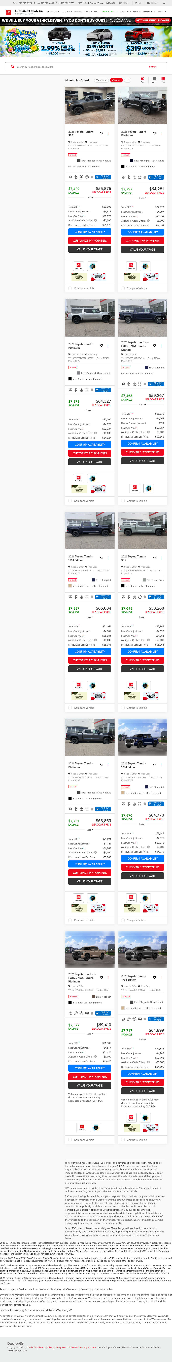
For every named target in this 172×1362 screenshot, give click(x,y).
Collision (135, 11)
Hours (93, 1347)
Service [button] (88, 11)
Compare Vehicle (84, 288)
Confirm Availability (90, 232)
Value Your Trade (89, 249)
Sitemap (42, 1347)
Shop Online (52, 11)
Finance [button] (124, 11)
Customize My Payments (90, 240)
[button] (111, 105)
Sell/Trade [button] (66, 11)
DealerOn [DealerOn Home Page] (32, 1347)
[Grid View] (153, 80)
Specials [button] (78, 11)
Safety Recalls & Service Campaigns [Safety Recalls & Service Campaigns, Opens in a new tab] (72, 1347)
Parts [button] (96, 11)
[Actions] (108, 133)
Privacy (50, 1347)
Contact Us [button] (160, 11)
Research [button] (147, 11)
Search (152, 66)
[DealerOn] (15, 1343)
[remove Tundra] (101, 80)
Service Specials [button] (110, 11)
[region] (89, 214)
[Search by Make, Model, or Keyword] (81, 67)
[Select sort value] (143, 80)
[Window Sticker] (103, 177)
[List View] (163, 80)
